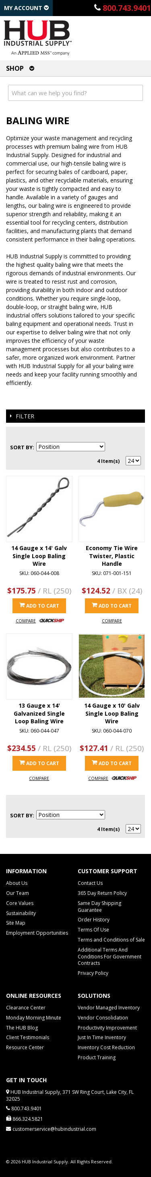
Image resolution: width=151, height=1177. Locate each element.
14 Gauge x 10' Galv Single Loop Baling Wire (112, 713)
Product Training (97, 1057)
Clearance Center (26, 1007)
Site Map (15, 922)
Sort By (21, 447)
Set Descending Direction (112, 447)
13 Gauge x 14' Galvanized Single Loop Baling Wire (39, 713)
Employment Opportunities (37, 932)
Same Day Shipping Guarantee (99, 906)
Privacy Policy (93, 973)
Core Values (19, 903)
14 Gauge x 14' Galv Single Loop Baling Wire (39, 555)
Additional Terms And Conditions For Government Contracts (109, 956)
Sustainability (21, 913)
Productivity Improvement (107, 1027)
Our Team (17, 893)
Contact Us (90, 883)
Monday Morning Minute (33, 1017)
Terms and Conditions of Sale (111, 939)
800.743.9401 (127, 7)
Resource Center (25, 1047)
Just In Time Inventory (102, 1037)
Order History (94, 919)
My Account (26, 8)
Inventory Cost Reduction (106, 1047)
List (135, 435)
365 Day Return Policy (102, 893)
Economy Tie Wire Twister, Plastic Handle (112, 555)
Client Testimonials (27, 1037)
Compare (26, 621)
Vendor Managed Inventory (109, 1007)
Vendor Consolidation (103, 1017)
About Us (16, 883)
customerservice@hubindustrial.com (54, 1129)
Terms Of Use (93, 929)
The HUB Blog (22, 1027)
